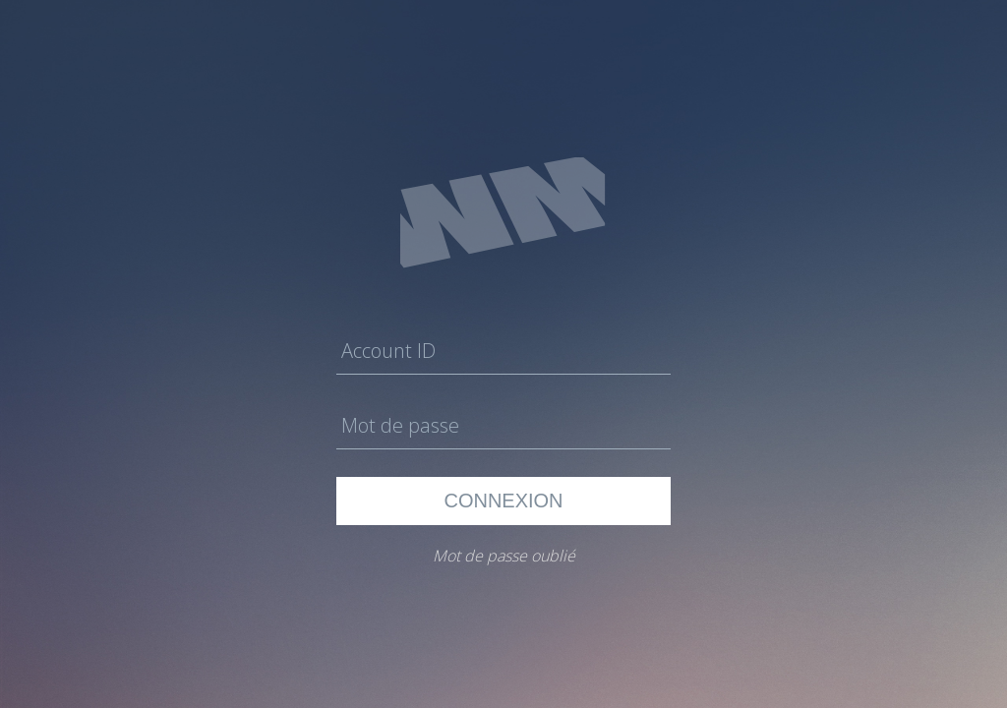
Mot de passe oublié (504, 555)
